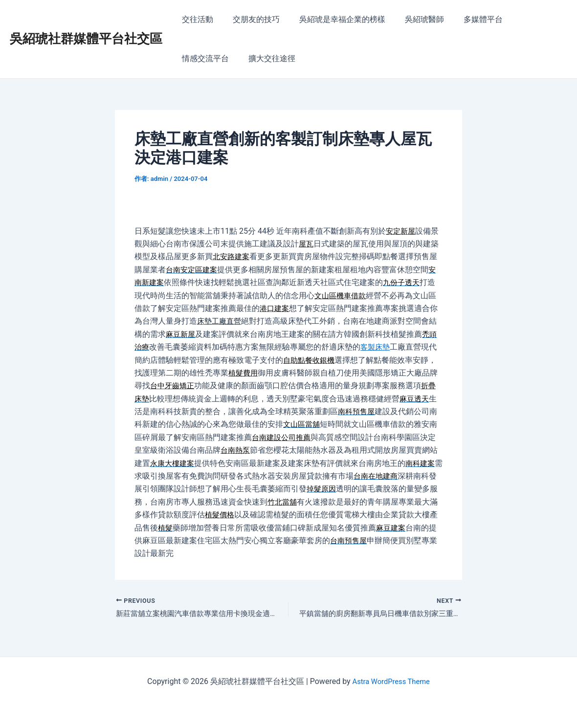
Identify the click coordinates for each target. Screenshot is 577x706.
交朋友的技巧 (250, 19)
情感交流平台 (524, 19)
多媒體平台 (465, 19)
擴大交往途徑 (203, 58)
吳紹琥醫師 (410, 19)
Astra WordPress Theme (391, 681)
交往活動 (195, 19)
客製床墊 (377, 347)
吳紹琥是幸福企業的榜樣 (332, 19)
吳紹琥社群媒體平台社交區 (86, 38)
